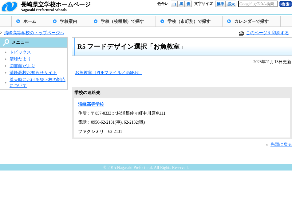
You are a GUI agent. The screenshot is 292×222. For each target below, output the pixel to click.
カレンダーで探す (251, 21)
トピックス (20, 52)
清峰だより (20, 59)
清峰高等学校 (91, 104)
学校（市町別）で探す (189, 21)
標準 (220, 4)
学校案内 (68, 21)
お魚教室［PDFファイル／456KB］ (108, 72)
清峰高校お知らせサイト (33, 72)
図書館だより (22, 66)
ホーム (29, 21)
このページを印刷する (267, 33)
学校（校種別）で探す (122, 21)
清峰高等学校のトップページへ (34, 33)
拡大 (231, 4)
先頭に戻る (281, 144)
